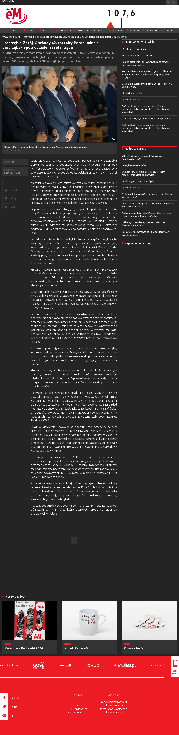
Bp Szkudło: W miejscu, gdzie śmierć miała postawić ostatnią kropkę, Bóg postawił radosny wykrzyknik (146, 109)
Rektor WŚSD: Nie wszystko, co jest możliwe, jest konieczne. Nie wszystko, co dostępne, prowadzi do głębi (147, 74)
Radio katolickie (9, 665)
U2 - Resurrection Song (134, 49)
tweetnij (14, 190)
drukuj (13, 198)
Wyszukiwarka (174, 2)
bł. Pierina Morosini (132, 93)
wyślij (13, 206)
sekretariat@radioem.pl (114, 708)
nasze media (8, 1)
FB (12, 182)
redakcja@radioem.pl (114, 701)
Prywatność (157, 665)
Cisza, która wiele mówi (134, 165)
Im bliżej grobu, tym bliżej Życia (138, 181)
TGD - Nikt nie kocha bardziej (137, 55)
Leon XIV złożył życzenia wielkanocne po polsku (146, 118)
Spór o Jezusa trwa (131, 99)
